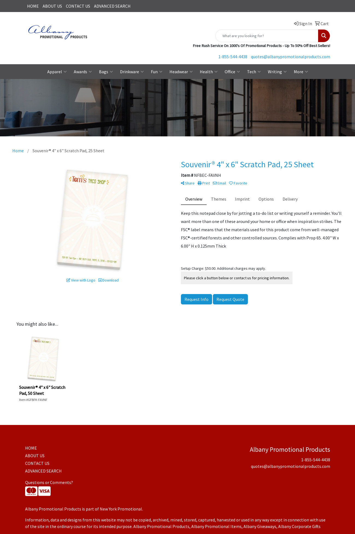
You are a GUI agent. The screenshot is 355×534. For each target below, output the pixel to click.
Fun (156, 71)
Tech (254, 71)
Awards (83, 71)
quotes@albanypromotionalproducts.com (290, 56)
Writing (277, 71)
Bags (106, 71)
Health (209, 71)
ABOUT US (52, 6)
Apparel (57, 71)
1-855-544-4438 (232, 56)
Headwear (181, 71)
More (301, 71)
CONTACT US (78, 6)
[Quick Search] (266, 36)
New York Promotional (121, 509)
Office (232, 71)
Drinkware (132, 71)
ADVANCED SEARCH (112, 6)
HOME (33, 6)
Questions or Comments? (49, 482)
